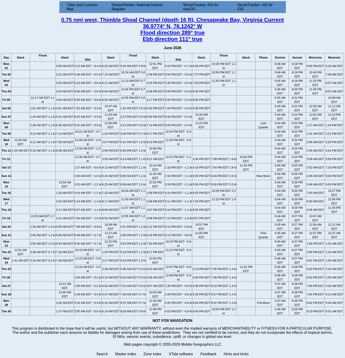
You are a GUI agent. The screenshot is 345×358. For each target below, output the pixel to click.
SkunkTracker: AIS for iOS (255, 7)
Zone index (152, 354)
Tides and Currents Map (82, 7)
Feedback (208, 354)
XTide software (181, 354)
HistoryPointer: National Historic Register (137, 7)
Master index (125, 354)
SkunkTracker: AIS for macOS (200, 7)
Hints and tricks (236, 354)
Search (102, 354)
